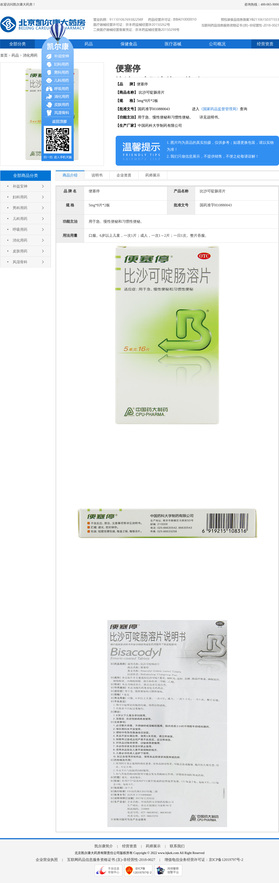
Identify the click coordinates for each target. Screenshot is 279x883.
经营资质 (265, 44)
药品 (89, 44)
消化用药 (30, 55)
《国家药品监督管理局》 (219, 109)
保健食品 (128, 44)
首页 (4, 55)
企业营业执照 (47, 860)
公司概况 (217, 44)
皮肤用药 (20, 251)
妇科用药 (20, 197)
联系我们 (177, 846)
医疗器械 (173, 44)
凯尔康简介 (103, 846)
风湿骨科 (20, 262)
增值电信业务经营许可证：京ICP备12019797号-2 (203, 860)
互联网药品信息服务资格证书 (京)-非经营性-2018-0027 (111, 860)
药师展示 (153, 846)
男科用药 (20, 208)
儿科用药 (20, 219)
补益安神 (20, 186)
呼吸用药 (20, 229)
